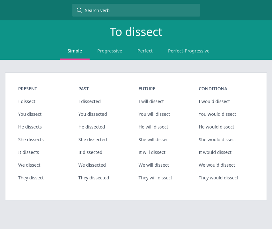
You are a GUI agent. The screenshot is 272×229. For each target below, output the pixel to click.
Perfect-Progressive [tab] (189, 51)
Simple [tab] (75, 51)
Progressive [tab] (109, 51)
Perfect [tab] (145, 51)
